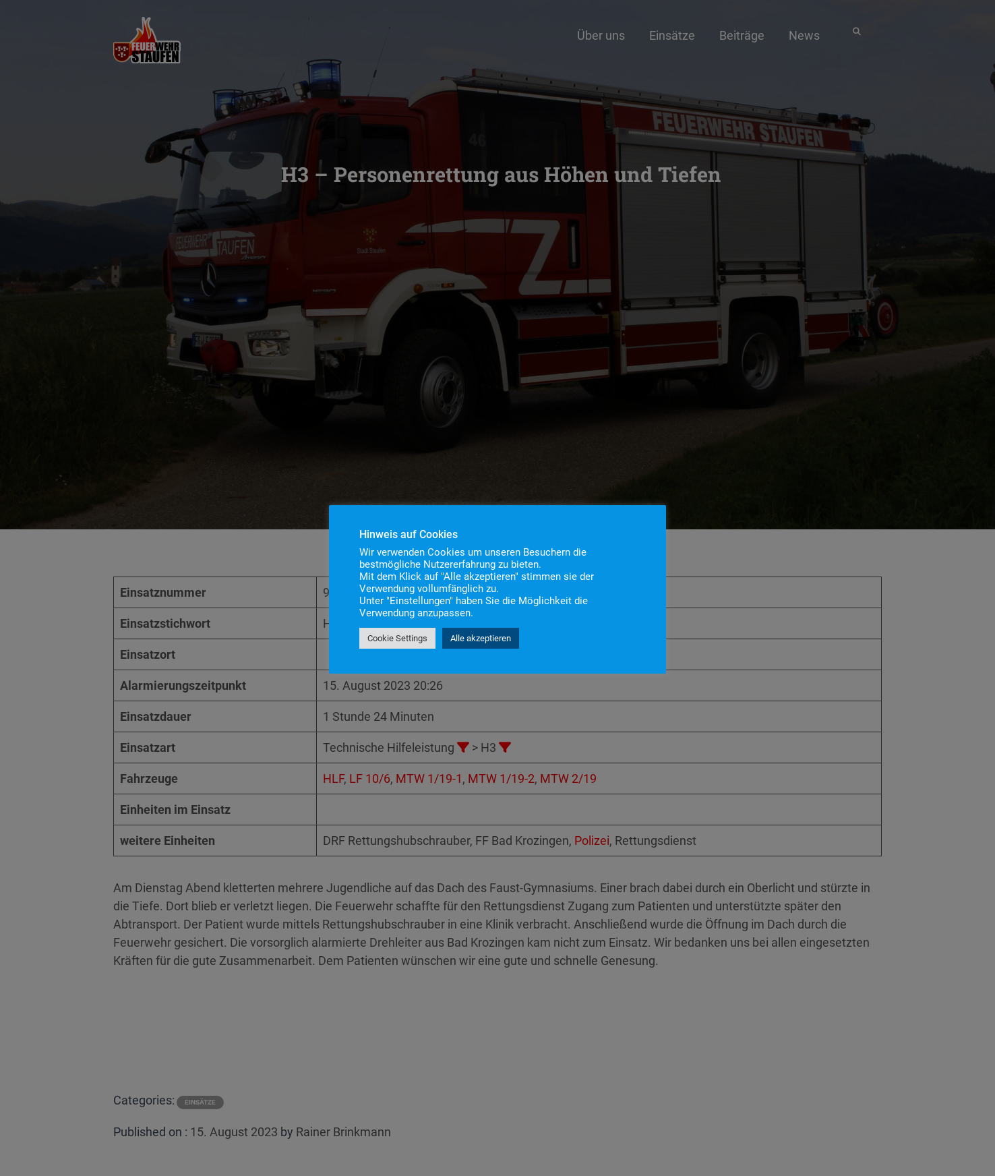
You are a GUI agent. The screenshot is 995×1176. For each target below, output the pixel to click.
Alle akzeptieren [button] (480, 638)
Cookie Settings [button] (397, 638)
